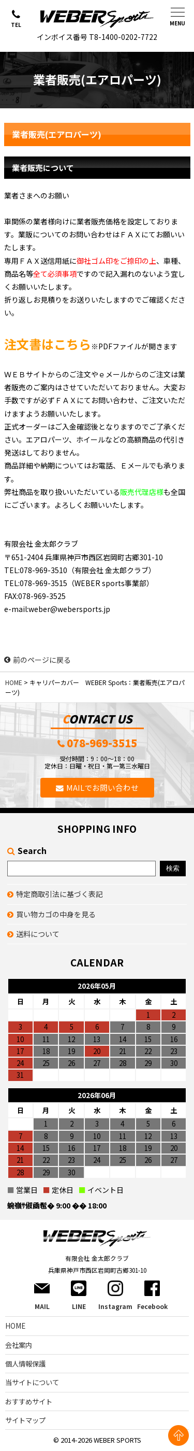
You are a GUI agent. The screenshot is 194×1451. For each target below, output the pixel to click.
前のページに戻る (37, 660)
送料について (37, 934)
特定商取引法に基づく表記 (59, 894)
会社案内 (18, 1345)
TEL (16, 25)
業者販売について (43, 167)
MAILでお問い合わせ (102, 787)
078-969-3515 (102, 743)
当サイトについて (32, 1382)
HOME (13, 682)
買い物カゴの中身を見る (56, 914)
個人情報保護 (25, 1364)
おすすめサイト (28, 1401)
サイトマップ (25, 1420)
